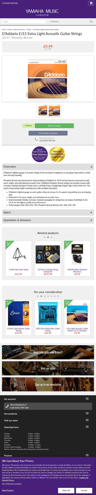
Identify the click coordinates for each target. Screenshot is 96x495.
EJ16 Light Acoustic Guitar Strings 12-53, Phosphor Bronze (77, 330)
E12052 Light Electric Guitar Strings (18, 329)
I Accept (84, 490)
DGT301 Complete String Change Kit (48, 270)
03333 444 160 (11, 3)
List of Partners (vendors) (11, 484)
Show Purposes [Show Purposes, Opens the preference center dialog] (8, 490)
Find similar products (48, 133)
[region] (48, 476)
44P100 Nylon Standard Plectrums (77, 270)
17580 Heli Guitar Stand (18, 269)
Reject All (66, 490)
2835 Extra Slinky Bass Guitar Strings (48, 329)
